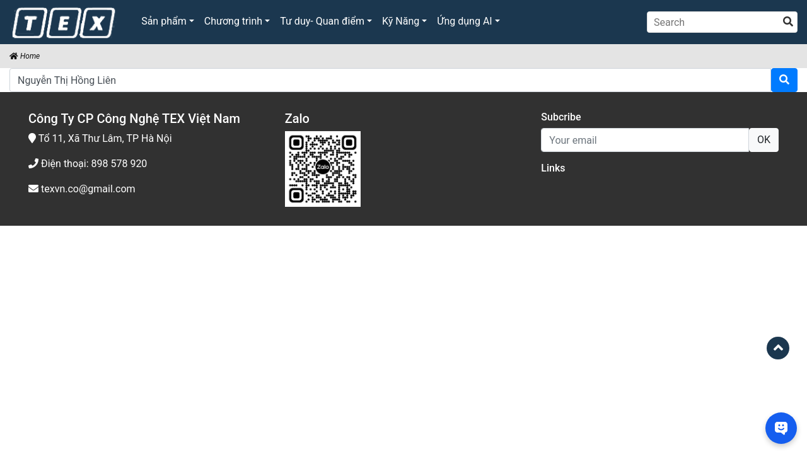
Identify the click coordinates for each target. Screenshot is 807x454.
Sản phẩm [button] (164, 21)
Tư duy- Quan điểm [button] (322, 21)
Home (24, 56)
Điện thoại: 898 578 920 (87, 164)
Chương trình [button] (233, 21)
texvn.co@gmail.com (82, 189)
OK (763, 140)
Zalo (297, 118)
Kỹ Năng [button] (400, 21)
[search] (788, 22)
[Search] (722, 22)
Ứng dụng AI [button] (464, 21)
